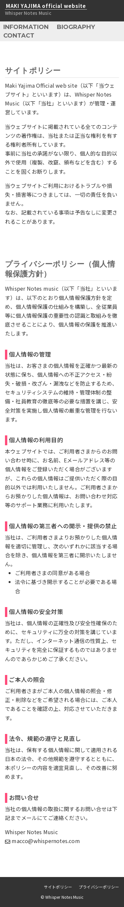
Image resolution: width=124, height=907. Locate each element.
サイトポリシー (58, 887)
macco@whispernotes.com (42, 841)
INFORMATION (26, 27)
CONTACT (18, 36)
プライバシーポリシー (99, 887)
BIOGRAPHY (76, 27)
